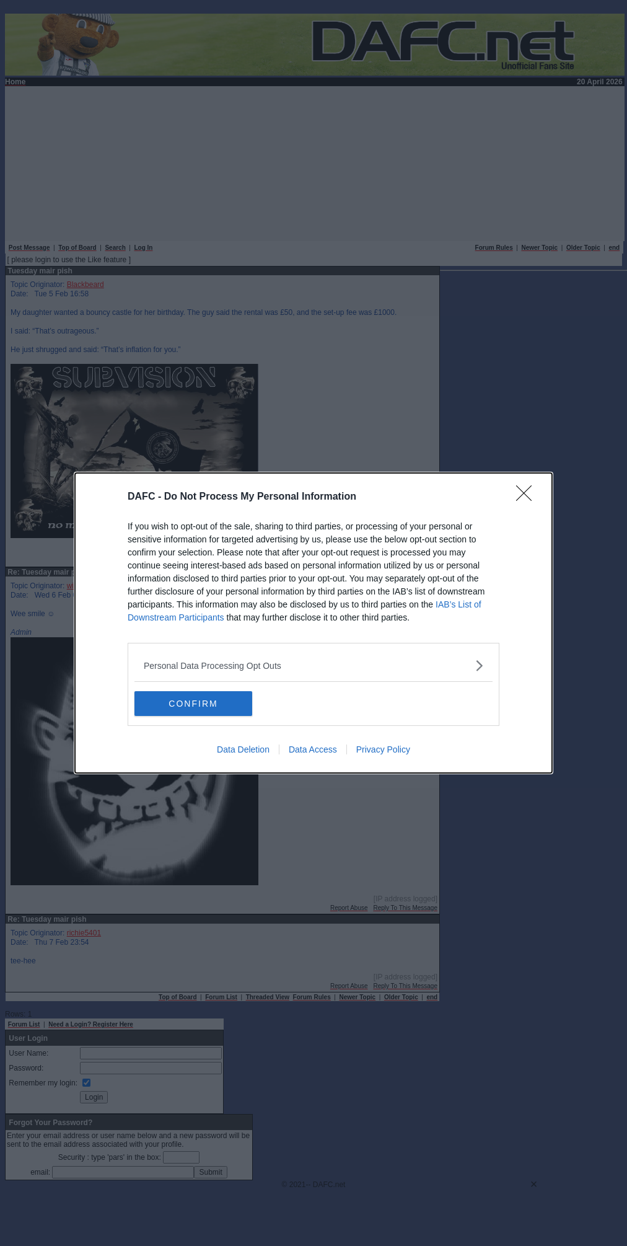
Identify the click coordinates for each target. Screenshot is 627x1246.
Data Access (313, 749)
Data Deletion (243, 749)
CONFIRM (193, 704)
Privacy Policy (383, 749)
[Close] (528, 497)
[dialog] (313, 623)
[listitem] (313, 665)
